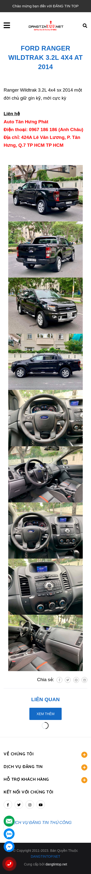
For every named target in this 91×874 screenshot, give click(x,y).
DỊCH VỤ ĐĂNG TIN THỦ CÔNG (41, 822)
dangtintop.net (56, 864)
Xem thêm (46, 714)
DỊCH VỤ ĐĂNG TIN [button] (45, 767)
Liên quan (45, 699)
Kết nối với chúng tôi (28, 791)
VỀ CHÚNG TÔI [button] (45, 754)
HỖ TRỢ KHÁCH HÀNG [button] (45, 780)
